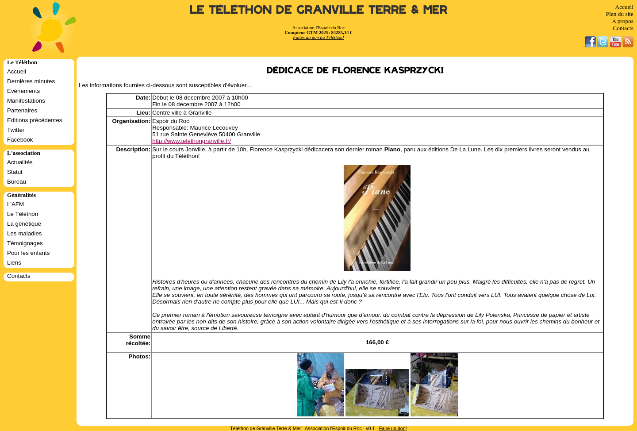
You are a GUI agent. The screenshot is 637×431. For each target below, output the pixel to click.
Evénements (23, 91)
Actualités (20, 162)
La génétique (24, 223)
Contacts (623, 28)
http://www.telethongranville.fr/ (191, 141)
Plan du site (619, 14)
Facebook (20, 139)
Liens (14, 262)
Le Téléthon (22, 214)
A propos (622, 21)
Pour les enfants (28, 253)
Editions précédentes (34, 120)
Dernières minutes (31, 81)
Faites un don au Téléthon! (318, 37)
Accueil (624, 7)
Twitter (15, 130)
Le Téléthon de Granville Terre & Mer (319, 10)
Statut (15, 172)
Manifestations (26, 100)
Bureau (16, 181)
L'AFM (15, 204)
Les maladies (24, 233)
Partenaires (22, 110)
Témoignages (25, 243)
